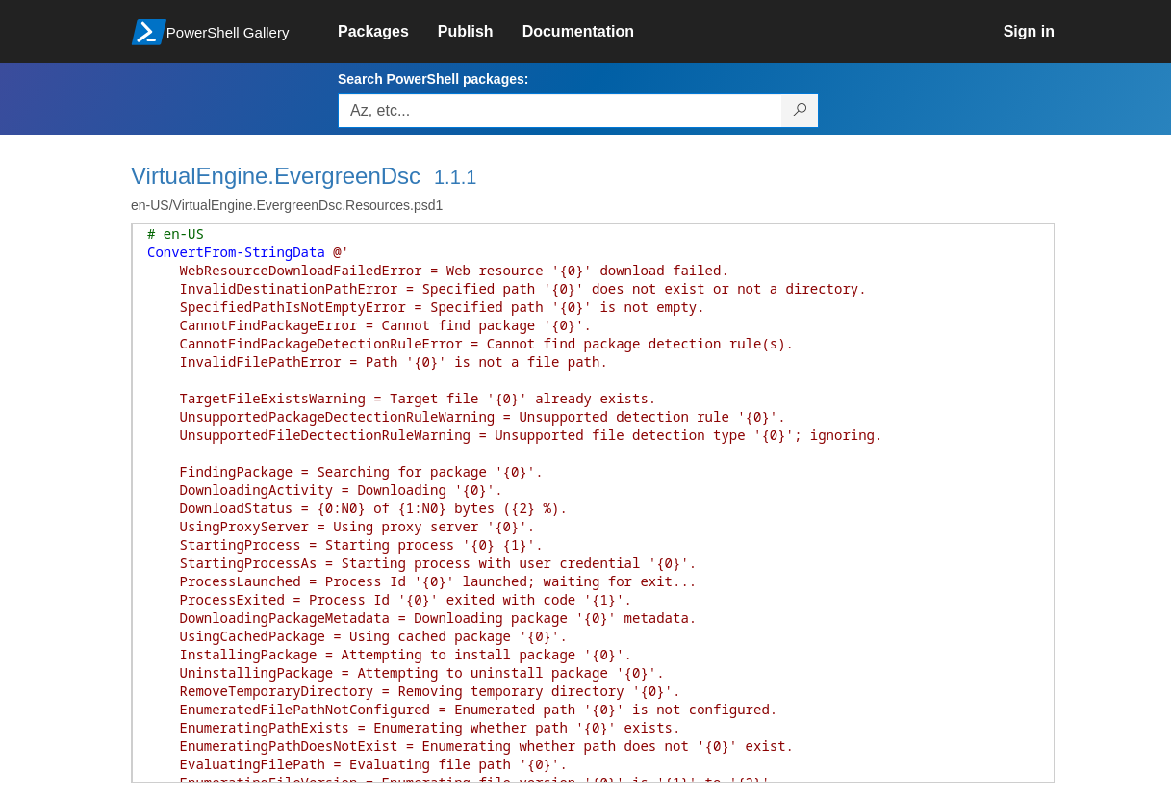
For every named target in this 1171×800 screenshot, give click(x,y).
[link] (388, 32)
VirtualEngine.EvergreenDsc (275, 176)
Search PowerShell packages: (433, 79)
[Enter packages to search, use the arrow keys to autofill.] (560, 110)
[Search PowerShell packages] (800, 110)
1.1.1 (455, 177)
